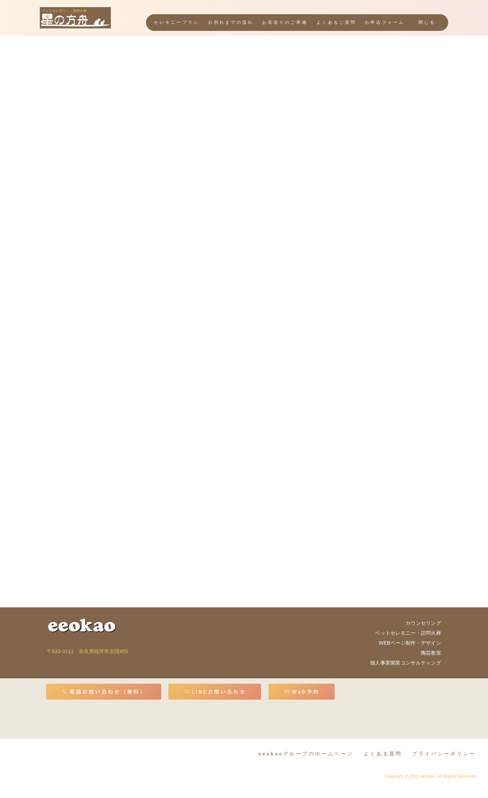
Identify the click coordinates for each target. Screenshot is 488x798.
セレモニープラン (177, 22)
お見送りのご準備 (285, 22)
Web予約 (302, 691)
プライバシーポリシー (444, 754)
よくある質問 (383, 754)
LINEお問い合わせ (215, 691)
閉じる (426, 22)
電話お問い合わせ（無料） (104, 691)
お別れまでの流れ (231, 22)
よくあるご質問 (336, 22)
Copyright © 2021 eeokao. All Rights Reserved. (431, 776)
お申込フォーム (385, 22)
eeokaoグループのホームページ (306, 754)
